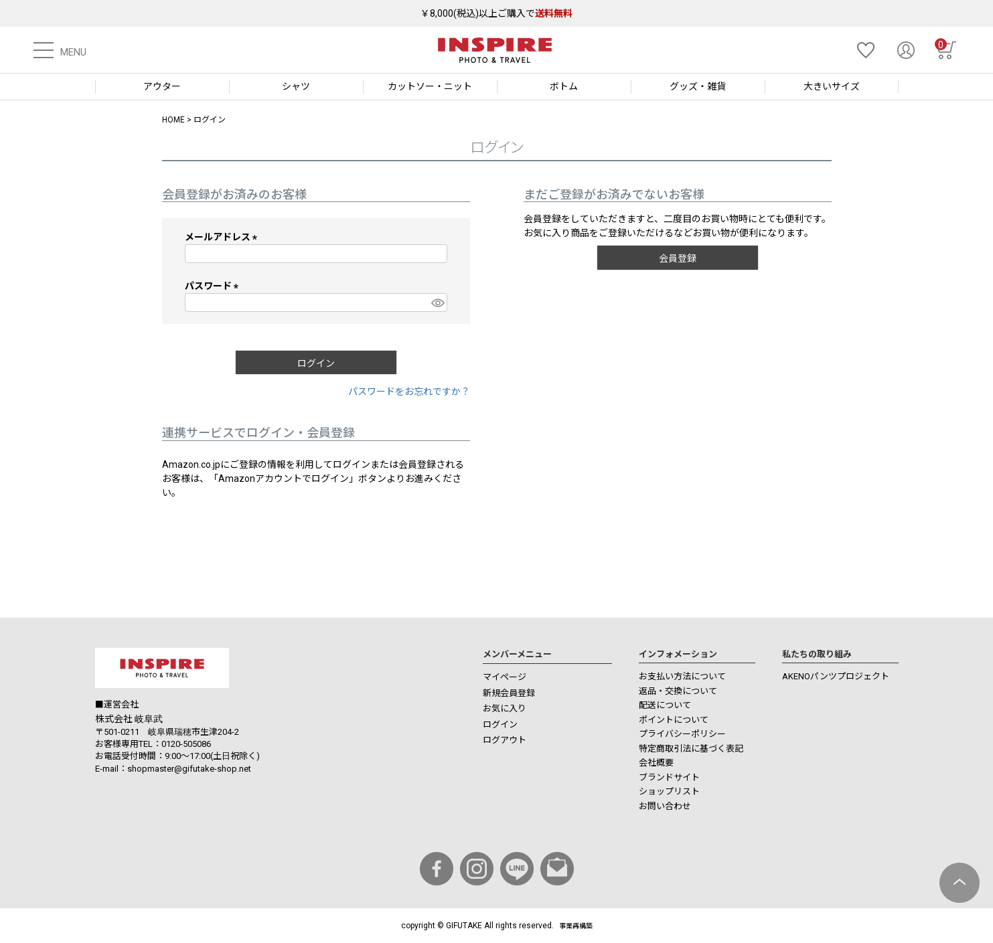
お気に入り (504, 708)
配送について (665, 705)
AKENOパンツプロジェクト (835, 676)
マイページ (504, 677)
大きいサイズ (832, 86)
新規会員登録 (509, 693)
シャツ (296, 86)
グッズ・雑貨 (698, 86)
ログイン (500, 724)
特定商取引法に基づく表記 (691, 749)
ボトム (564, 86)
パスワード (214, 285)
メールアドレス (223, 237)
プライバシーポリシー (682, 734)
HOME (173, 119)
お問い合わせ (665, 806)
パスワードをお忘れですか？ (409, 391)
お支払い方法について (682, 676)
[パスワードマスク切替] (437, 302)
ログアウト (504, 740)
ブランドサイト (669, 777)
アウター (162, 86)
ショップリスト (669, 791)
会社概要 (656, 763)
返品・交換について (678, 691)
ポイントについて (673, 720)
